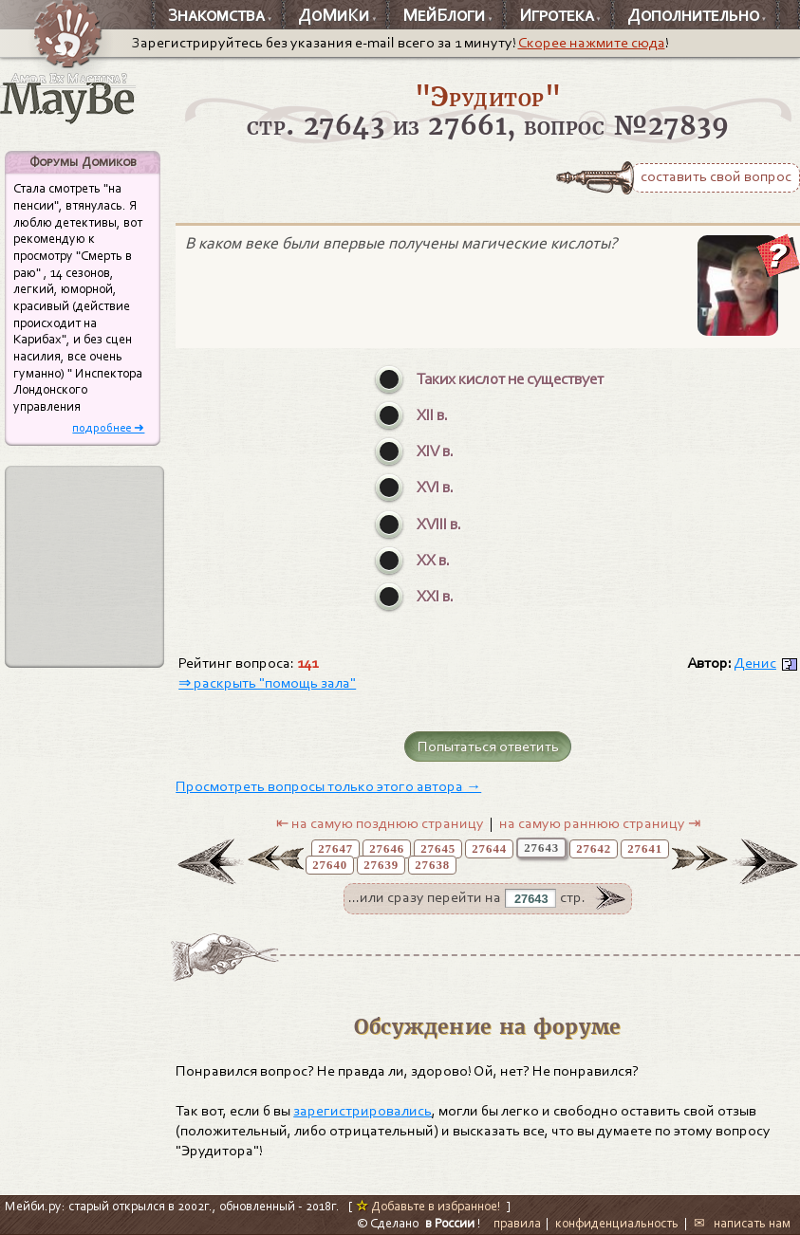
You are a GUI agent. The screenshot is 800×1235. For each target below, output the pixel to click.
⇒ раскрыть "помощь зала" (267, 682)
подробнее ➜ (108, 427)
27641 (644, 849)
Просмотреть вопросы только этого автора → (328, 786)
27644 (489, 849)
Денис (755, 663)
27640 (329, 865)
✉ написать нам (742, 1223)
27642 (593, 849)
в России (449, 1223)
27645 (438, 849)
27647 (335, 849)
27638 (432, 865)
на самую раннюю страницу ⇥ (599, 823)
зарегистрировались (362, 1110)
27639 (381, 865)
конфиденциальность (617, 1223)
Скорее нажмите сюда (591, 42)
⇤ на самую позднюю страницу (380, 823)
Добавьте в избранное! (428, 1206)
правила (517, 1223)
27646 (386, 849)
